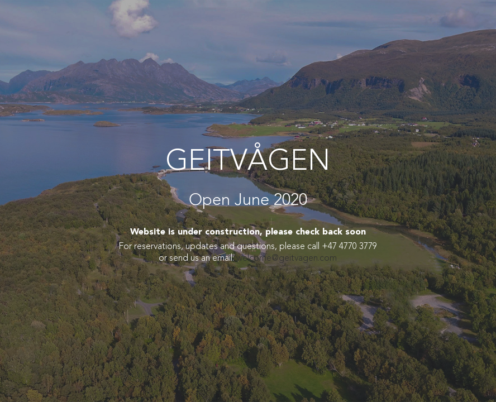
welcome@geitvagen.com (286, 258)
